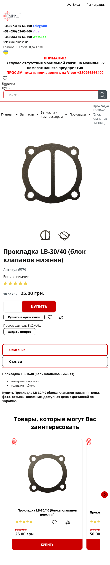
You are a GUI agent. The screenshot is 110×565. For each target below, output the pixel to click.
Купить (39, 306)
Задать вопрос (19, 332)
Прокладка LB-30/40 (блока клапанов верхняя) (52, 512)
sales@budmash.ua (15, 42)
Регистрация (96, 4)
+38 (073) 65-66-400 (17, 26)
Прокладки (78, 114)
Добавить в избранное (50, 317)
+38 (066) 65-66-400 (17, 37)
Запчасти (27, 114)
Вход (76, 4)
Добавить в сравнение (61, 317)
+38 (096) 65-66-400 (17, 31)
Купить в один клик (24, 317)
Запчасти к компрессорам (52, 114)
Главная (7, 114)
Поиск (102, 94)
